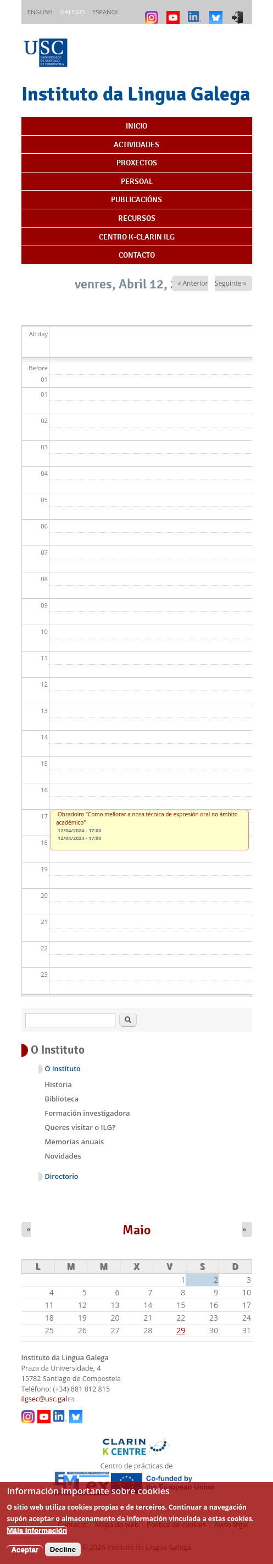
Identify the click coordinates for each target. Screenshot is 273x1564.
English (40, 12)
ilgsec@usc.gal (47, 1399)
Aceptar (24, 1556)
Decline (63, 1556)
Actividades (136, 144)
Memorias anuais (74, 1141)
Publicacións (136, 199)
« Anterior (192, 283)
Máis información (37, 1537)
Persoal (137, 181)
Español (105, 12)
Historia (58, 1084)
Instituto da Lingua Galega (135, 93)
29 (180, 1330)
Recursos (136, 218)
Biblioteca (61, 1099)
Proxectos (136, 162)
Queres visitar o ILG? (79, 1127)
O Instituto (63, 1068)
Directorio (62, 1176)
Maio (136, 1230)
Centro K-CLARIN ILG (137, 236)
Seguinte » (231, 283)
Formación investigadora (87, 1113)
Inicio (136, 125)
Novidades (62, 1156)
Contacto (137, 255)
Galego (72, 12)
